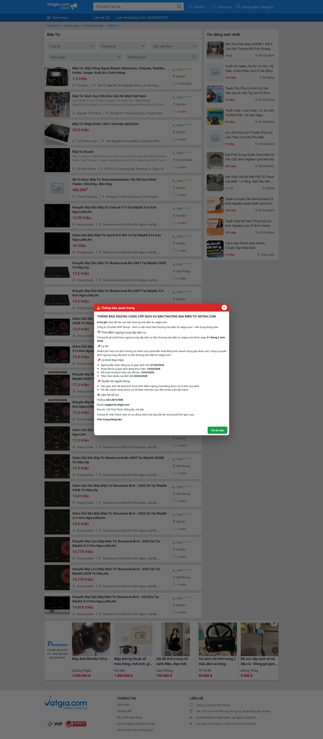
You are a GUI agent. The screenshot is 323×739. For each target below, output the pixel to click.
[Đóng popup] (224, 307)
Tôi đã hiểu (217, 430)
